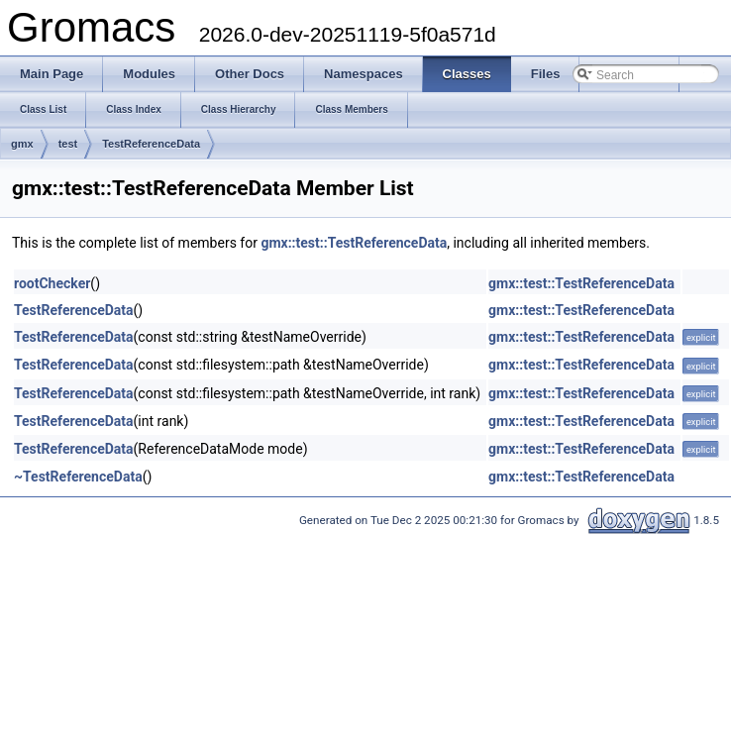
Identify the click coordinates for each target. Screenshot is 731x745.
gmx (22, 144)
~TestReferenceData (78, 476)
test (68, 144)
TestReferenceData (151, 144)
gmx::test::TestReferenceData (354, 243)
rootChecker (52, 283)
